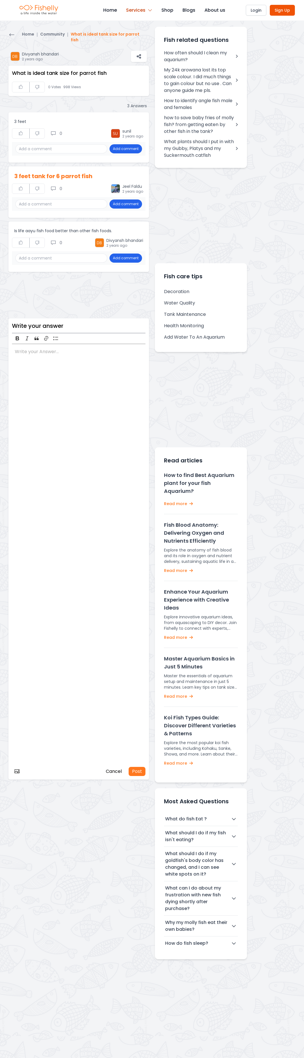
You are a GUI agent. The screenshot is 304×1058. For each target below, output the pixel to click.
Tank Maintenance (185, 314)
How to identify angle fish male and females (201, 104)
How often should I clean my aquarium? (201, 56)
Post (137, 771)
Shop (167, 10)
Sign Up (282, 10)
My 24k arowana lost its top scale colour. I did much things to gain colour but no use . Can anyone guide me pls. (201, 80)
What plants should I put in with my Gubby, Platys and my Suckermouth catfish (201, 148)
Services (139, 10)
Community (52, 34)
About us (214, 10)
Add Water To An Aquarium (194, 337)
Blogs (189, 10)
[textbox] (78, 555)
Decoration (176, 291)
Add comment (126, 148)
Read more (178, 504)
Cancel (114, 771)
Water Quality (179, 303)
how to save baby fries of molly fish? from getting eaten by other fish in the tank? (201, 124)
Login (256, 10)
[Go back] (11, 35)
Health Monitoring (184, 325)
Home (110, 10)
